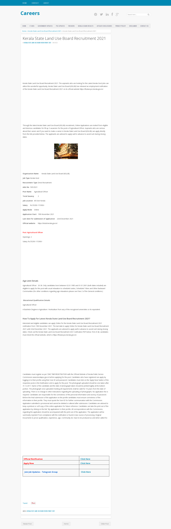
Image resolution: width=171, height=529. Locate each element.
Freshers (71, 26)
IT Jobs (32, 26)
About (46, 3)
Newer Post (27, 524)
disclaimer (133, 26)
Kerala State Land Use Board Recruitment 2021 (44, 31)
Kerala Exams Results (85, 26)
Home (25, 3)
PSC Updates (60, 26)
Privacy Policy (120, 26)
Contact (35, 3)
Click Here (85, 459)
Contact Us (144, 26)
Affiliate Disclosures (104, 26)
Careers (30, 13)
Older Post (105, 524)
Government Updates (45, 26)
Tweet (25, 503)
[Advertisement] (66, 63)
